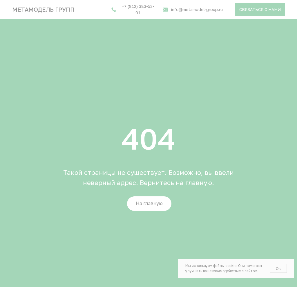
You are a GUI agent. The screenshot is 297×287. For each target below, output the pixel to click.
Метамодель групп (43, 9)
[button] (260, 9)
